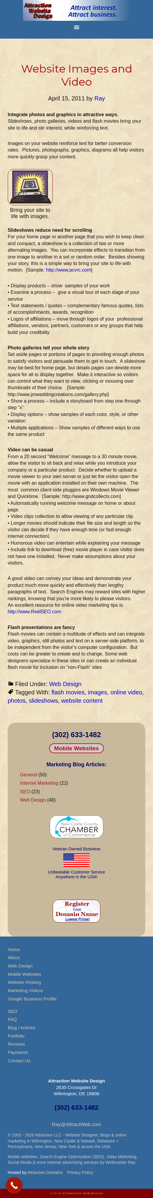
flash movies (68, 692)
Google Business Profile (32, 998)
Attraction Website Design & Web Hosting (76, 10)
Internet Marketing (39, 783)
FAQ (12, 1019)
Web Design (65, 684)
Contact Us (19, 1060)
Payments (18, 1052)
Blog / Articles (21, 1027)
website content (82, 700)
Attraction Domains (45, 1172)
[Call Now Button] (14, 1185)
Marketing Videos (25, 990)
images (97, 692)
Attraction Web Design (83, 1193)
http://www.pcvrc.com (68, 269)
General (28, 774)
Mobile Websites (76, 748)
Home (14, 949)
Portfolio (16, 1035)
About (14, 957)
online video (126, 692)
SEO (25, 791)
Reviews (16, 1043)
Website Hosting (24, 982)
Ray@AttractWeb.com (76, 1124)
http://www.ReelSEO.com (34, 611)
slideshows (43, 700)
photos (17, 700)
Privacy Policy (80, 1172)
